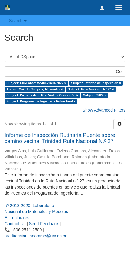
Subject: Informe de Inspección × (96, 83)
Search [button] (18, 20)
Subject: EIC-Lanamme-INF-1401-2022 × (36, 83)
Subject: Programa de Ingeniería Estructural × (40, 101)
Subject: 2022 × (94, 95)
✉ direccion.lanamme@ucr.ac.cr (35, 235)
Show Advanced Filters (104, 110)
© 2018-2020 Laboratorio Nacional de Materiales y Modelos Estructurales (36, 211)
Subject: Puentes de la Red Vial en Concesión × (42, 95)
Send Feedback (44, 223)
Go (119, 71)
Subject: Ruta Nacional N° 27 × (91, 89)
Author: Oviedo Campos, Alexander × (34, 89)
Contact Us (15, 223)
